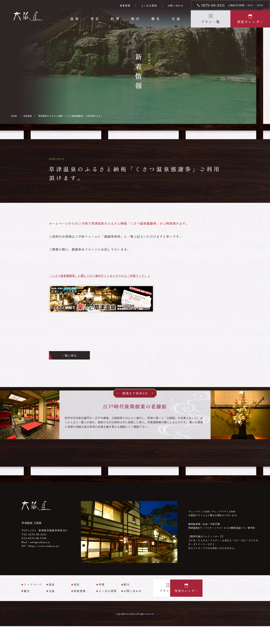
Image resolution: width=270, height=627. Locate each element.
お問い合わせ (175, 5)
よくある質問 (149, 5)
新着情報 (125, 5)
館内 (136, 18)
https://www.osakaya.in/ (45, 546)
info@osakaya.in (40, 543)
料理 (115, 18)
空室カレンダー (250, 21)
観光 (156, 18)
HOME (14, 115)
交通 (176, 18)
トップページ (33, 585)
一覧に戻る (72, 355)
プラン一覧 (210, 21)
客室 (95, 18)
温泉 (75, 18)
